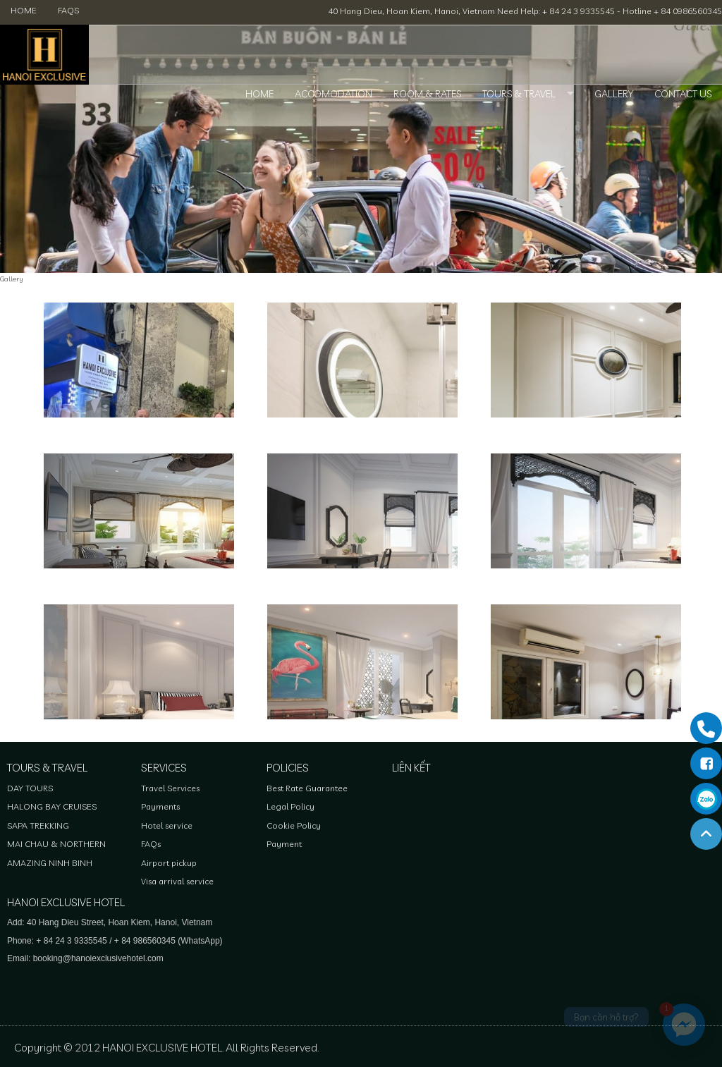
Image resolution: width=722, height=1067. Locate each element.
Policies (288, 767)
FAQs (68, 10)
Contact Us (682, 93)
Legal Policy (290, 806)
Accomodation (333, 93)
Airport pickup (169, 863)
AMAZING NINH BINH (49, 863)
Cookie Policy (294, 825)
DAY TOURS (30, 788)
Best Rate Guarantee (307, 788)
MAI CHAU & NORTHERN (56, 844)
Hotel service (166, 825)
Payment (284, 844)
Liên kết (411, 767)
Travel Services (170, 788)
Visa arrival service (177, 881)
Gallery (613, 93)
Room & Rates (427, 93)
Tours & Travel (519, 93)
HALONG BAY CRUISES (52, 806)
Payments (160, 806)
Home (24, 10)
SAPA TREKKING (38, 825)
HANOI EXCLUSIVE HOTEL (66, 902)
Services (164, 767)
